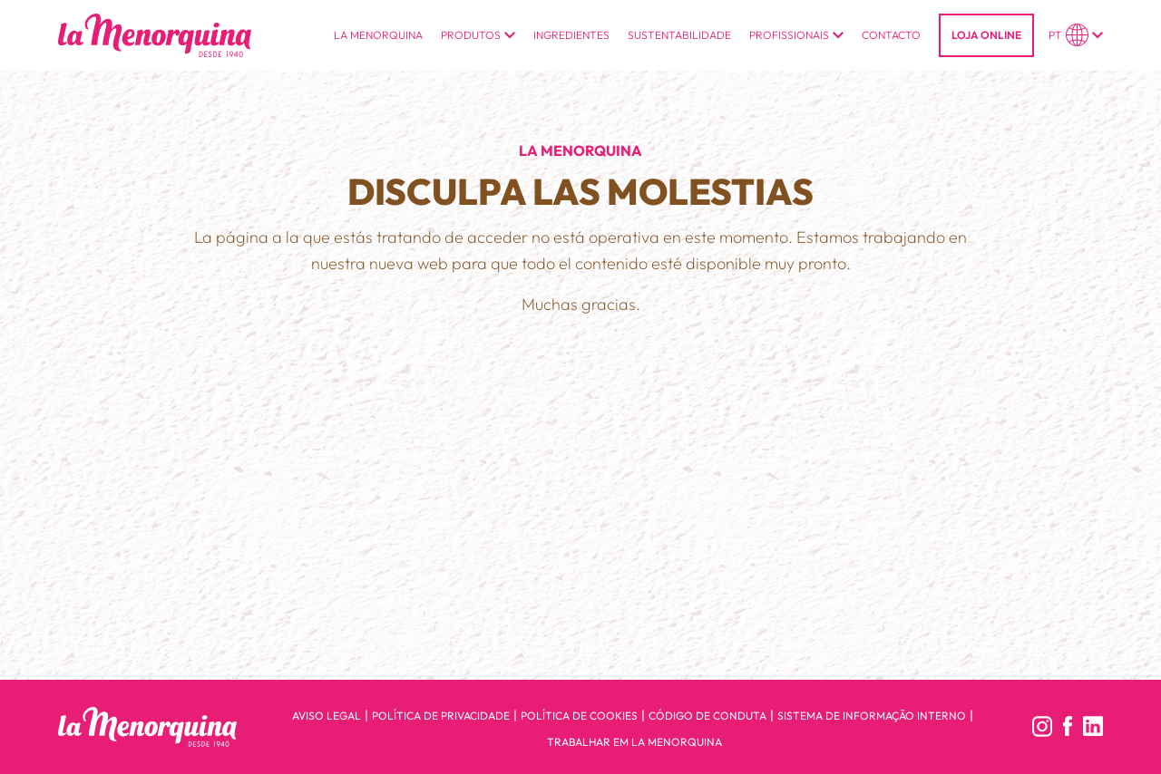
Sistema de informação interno (871, 715)
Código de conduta (707, 715)
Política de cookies (579, 715)
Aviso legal (326, 715)
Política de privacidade (441, 715)
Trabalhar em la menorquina (634, 742)
